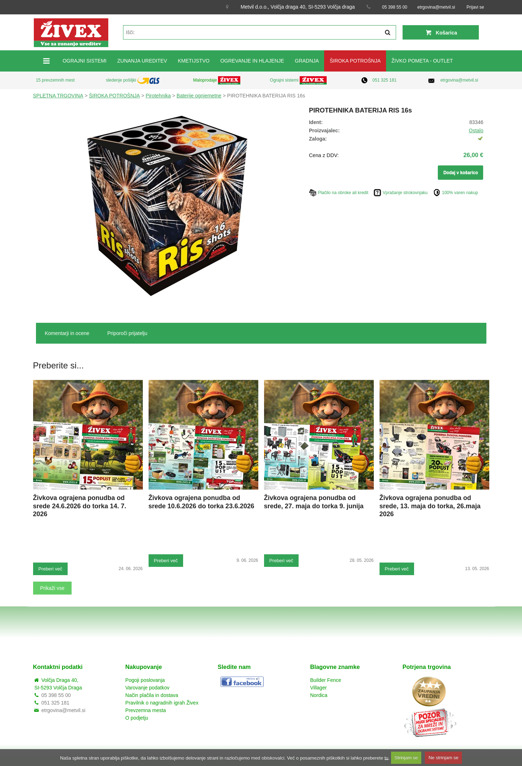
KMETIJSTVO (193, 61)
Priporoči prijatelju (127, 333)
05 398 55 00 (394, 7)
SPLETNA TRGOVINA (58, 95)
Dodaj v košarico (460, 172)
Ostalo (476, 130)
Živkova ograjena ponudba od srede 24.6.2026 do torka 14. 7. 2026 (79, 506)
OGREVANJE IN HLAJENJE (252, 61)
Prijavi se (475, 7)
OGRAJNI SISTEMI (84, 61)
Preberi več (50, 569)
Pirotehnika (158, 95)
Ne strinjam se (443, 757)
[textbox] (259, 32)
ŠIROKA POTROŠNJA (355, 61)
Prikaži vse (52, 588)
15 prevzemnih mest (55, 80)
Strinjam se (406, 757)
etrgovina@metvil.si (436, 7)
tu (387, 757)
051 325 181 (384, 80)
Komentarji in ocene (67, 333)
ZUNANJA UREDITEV (142, 61)
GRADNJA (307, 61)
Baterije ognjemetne (199, 95)
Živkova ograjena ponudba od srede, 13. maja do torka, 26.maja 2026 (430, 506)
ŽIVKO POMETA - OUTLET (422, 61)
